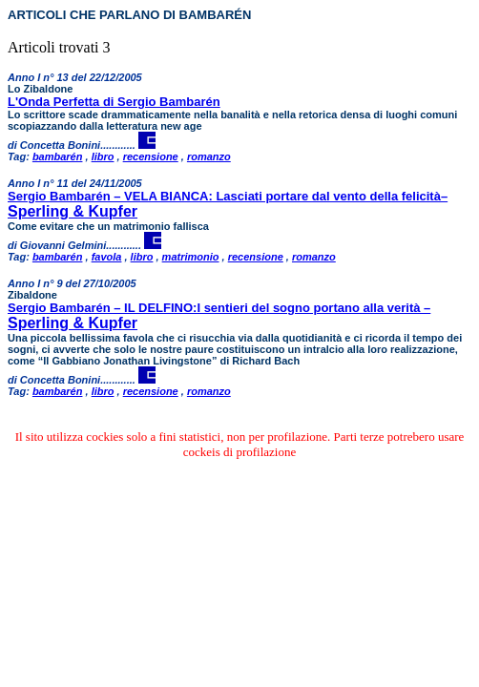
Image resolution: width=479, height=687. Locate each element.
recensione (150, 156)
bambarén (57, 156)
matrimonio (190, 256)
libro (103, 156)
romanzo (209, 156)
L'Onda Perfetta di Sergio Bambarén (114, 101)
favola (107, 256)
